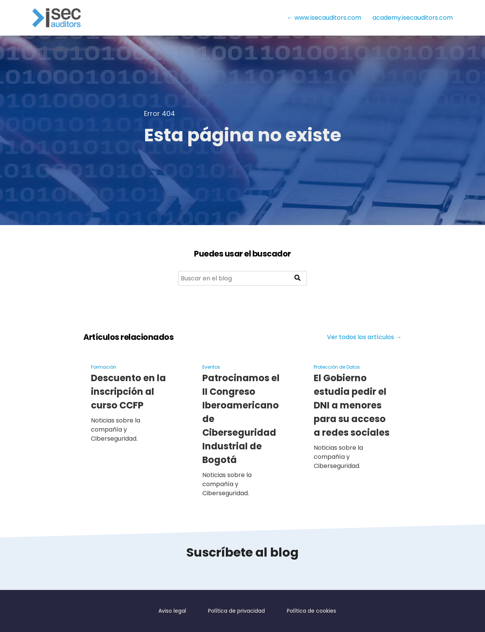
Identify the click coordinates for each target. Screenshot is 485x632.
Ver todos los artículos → (364, 337)
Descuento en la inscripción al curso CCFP (128, 391)
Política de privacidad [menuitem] (238, 611)
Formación (103, 367)
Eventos (211, 367)
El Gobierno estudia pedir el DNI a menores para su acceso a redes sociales (354, 405)
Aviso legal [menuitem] (173, 611)
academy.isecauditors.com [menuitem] (412, 17)
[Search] (242, 278)
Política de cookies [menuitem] (310, 611)
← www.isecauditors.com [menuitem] (324, 17)
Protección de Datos (337, 367)
